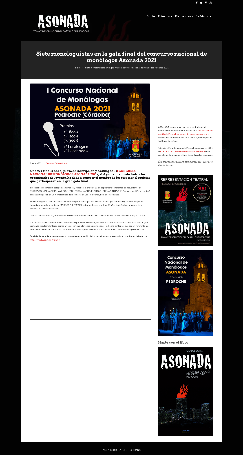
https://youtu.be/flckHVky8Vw (45, 239)
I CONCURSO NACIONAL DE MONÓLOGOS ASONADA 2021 (83, 172)
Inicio (77, 67)
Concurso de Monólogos (56, 163)
